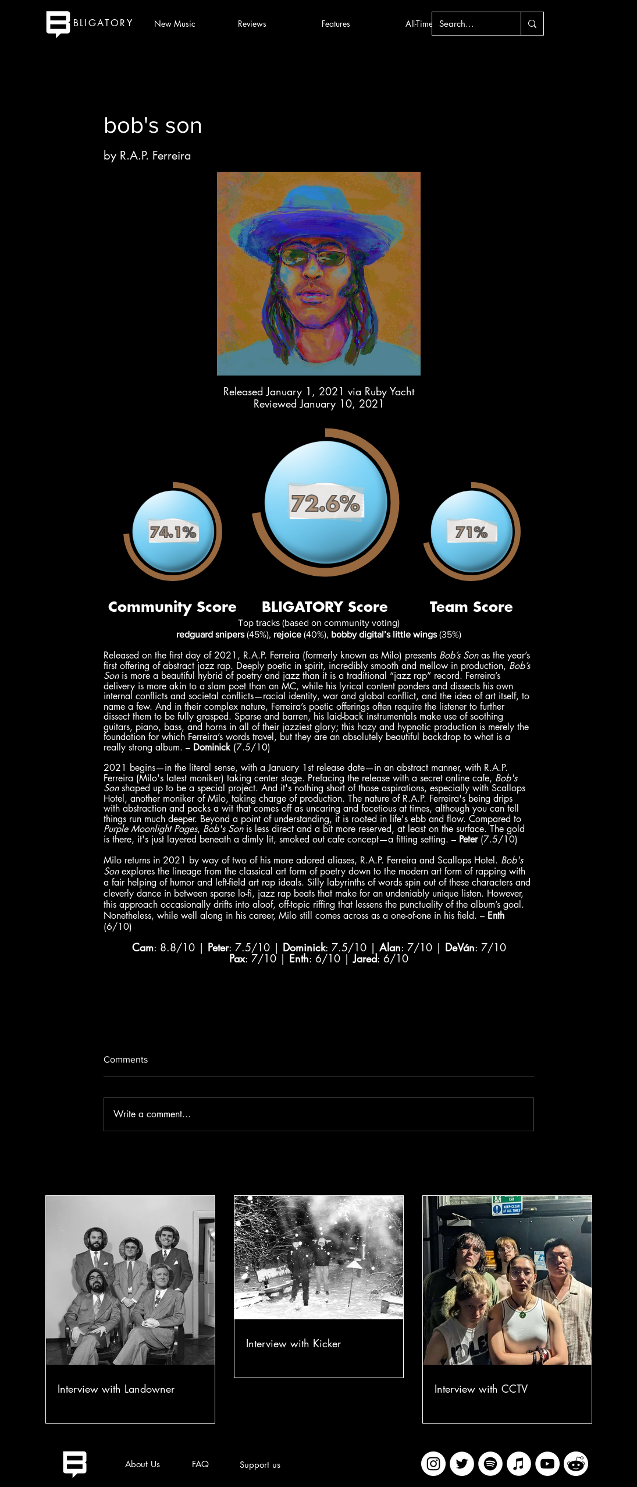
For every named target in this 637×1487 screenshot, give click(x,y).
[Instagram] (433, 1463)
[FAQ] (200, 1463)
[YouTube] (547, 1463)
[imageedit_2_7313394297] (576, 1463)
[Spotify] (490, 1463)
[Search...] (467, 23)
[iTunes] (519, 1463)
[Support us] (260, 1464)
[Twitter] (462, 1463)
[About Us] (142, 1463)
